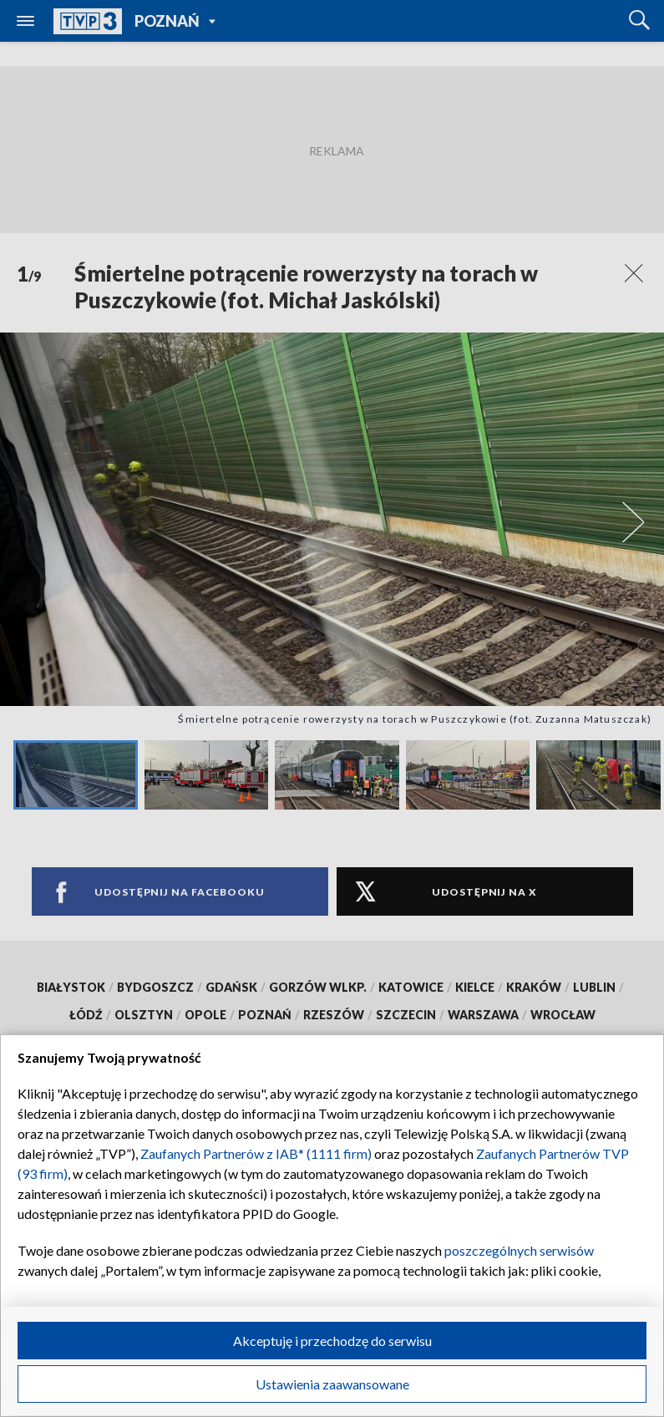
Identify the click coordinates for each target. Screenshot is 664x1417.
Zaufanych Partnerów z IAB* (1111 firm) (256, 1153)
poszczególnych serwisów (519, 1250)
